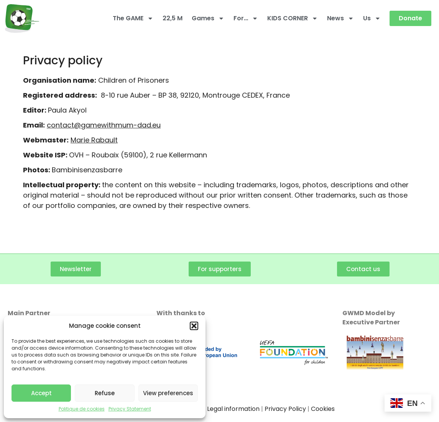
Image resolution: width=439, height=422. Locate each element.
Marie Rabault (94, 140)
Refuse (105, 393)
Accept (41, 393)
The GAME (133, 18)
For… (245, 18)
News (340, 18)
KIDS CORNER (292, 18)
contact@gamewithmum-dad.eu (104, 125)
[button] (194, 326)
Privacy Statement (130, 409)
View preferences (168, 393)
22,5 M (173, 18)
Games (208, 18)
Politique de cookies (82, 409)
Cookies (323, 408)
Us (372, 18)
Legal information (233, 408)
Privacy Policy (285, 408)
